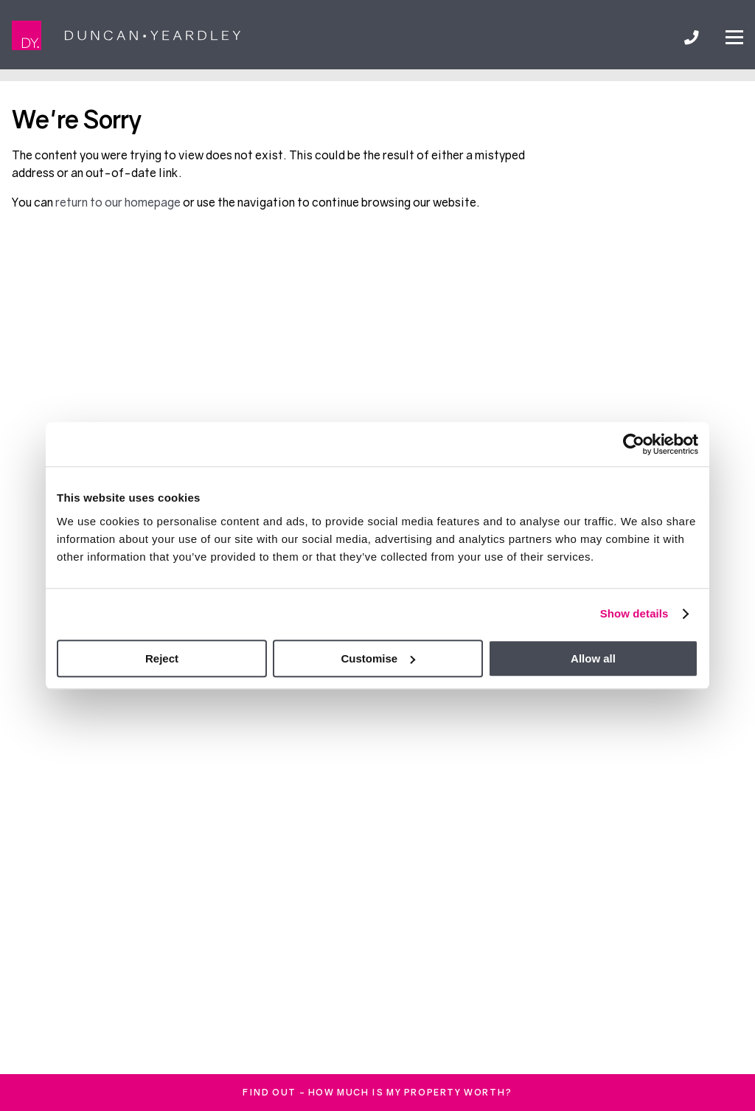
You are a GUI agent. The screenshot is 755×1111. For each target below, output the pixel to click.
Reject (161, 658)
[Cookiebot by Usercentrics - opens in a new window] (633, 444)
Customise (378, 658)
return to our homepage (119, 202)
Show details (634, 613)
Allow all (593, 658)
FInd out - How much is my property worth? (377, 1092)
